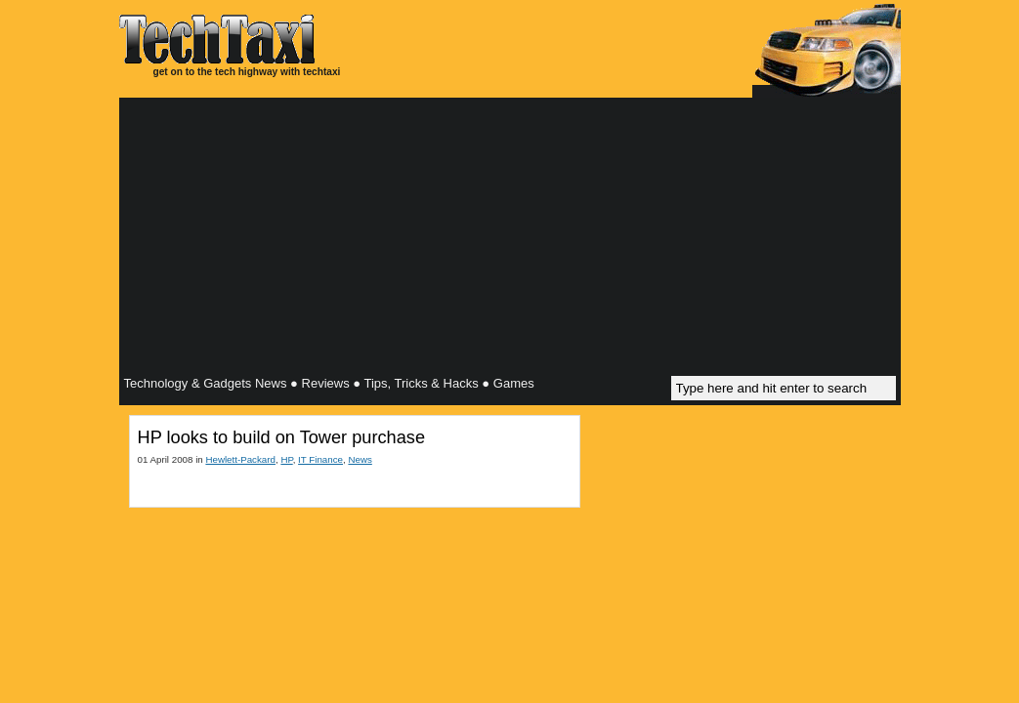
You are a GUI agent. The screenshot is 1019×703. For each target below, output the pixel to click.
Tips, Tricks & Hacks (420, 383)
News (359, 459)
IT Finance (320, 459)
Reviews (326, 383)
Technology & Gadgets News (205, 383)
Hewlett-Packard (240, 459)
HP (286, 459)
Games (513, 383)
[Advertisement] (510, 239)
